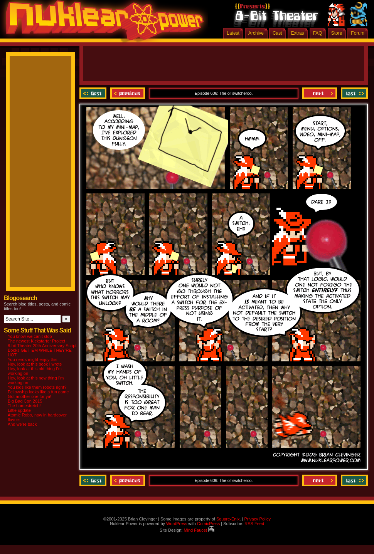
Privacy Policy (257, 519)
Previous (127, 93)
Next (319, 93)
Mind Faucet (199, 530)
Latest (233, 33)
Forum (357, 33)
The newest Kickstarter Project (36, 341)
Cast (277, 33)
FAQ (317, 33)
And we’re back (22, 424)
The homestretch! (24, 405)
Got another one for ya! (29, 396)
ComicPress (208, 523)
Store (336, 33)
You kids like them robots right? (37, 387)
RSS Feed (254, 523)
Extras (297, 33)
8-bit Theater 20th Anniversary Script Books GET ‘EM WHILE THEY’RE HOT (42, 350)
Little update (19, 410)
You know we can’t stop (30, 336)
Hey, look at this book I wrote (35, 364)
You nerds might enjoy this (32, 359)
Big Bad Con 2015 (25, 401)
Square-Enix (228, 519)
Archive (256, 33)
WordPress (176, 523)
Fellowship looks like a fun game (38, 391)
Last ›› (353, 93)
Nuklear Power (102, 23)
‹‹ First (93, 93)
